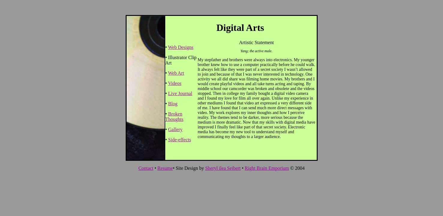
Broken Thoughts (174, 116)
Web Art (176, 73)
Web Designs (180, 47)
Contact (145, 168)
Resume (165, 168)
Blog (173, 103)
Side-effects (179, 139)
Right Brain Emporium (267, 168)
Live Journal (180, 93)
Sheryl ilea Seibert (223, 168)
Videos (174, 83)
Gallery (175, 129)
